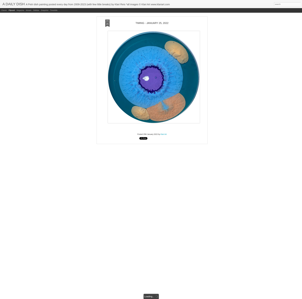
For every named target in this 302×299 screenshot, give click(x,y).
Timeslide (53, 10)
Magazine (20, 10)
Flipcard (12, 10)
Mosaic (28, 10)
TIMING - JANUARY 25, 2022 (152, 22)
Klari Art (164, 134)
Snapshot (44, 10)
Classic (4, 10)
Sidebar (36, 10)
